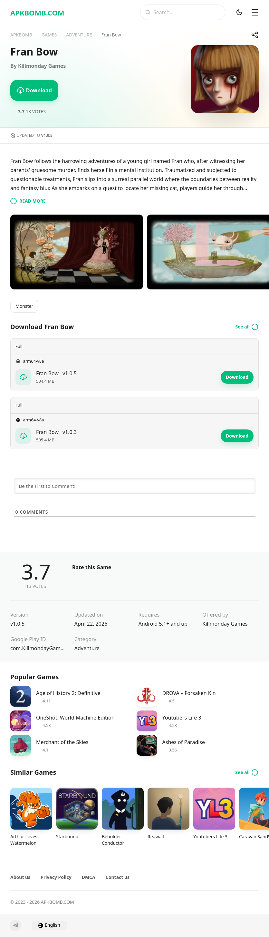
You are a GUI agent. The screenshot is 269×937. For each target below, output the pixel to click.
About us (20, 877)
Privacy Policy (56, 877)
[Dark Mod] (239, 12)
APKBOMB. (37, 12)
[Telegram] (15, 925)
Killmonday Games (224, 623)
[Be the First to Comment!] (134, 486)
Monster (24, 306)
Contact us (118, 877)
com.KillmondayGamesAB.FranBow (38, 648)
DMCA (88, 877)
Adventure (87, 648)
